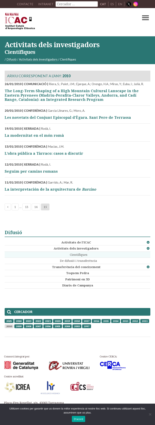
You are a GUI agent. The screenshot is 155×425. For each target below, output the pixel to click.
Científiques (78, 255)
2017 (86, 321)
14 (36, 207)
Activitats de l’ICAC (76, 242)
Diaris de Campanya (77, 285)
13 (26, 207)
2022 (38, 321)
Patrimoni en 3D (77, 279)
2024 (19, 321)
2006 (48, 326)
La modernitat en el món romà (34, 135)
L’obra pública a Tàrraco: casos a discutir (44, 153)
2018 (77, 321)
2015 (106, 321)
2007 (38, 326)
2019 (67, 321)
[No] (150, 414)
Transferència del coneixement (76, 267)
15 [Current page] (45, 207)
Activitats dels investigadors (76, 248)
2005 (57, 326)
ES (112, 4)
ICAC (62, 22)
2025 (9, 321)
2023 (28, 321)
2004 (67, 326)
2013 (125, 321)
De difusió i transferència (78, 261)
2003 (77, 326)
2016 (96, 321)
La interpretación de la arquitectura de (50, 189)
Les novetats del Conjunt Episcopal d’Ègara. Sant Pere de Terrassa (68, 117)
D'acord (78, 419)
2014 (115, 321)
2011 (145, 321)
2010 (9, 326)
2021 (48, 321)
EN (120, 4)
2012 (135, 321)
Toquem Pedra (77, 273)
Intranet (45, 4)
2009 (19, 326)
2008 (28, 326)
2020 (57, 321)
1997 (86, 326)
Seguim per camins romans (31, 171)
